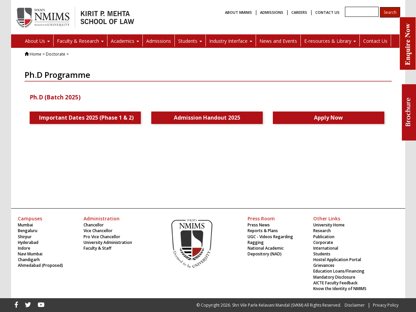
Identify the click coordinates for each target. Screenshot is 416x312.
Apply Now (328, 117)
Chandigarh (29, 259)
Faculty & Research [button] (80, 41)
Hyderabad (28, 242)
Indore (24, 248)
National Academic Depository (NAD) (266, 251)
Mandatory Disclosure (334, 277)
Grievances (323, 265)
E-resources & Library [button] (330, 41)
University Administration (108, 242)
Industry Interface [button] (230, 41)
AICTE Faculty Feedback (335, 283)
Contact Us (375, 41)
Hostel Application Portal (337, 259)
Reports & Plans (263, 230)
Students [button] (190, 41)
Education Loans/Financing (338, 271)
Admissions (158, 41)
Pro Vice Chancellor (102, 237)
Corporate (323, 242)
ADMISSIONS (271, 12)
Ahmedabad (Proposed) (40, 265)
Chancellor (94, 225)
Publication (323, 237)
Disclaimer (355, 305)
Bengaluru (27, 230)
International (325, 248)
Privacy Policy (385, 305)
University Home (329, 225)
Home (35, 54)
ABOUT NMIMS (238, 12)
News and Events (278, 41)
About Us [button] (37, 41)
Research (322, 230)
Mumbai (25, 225)
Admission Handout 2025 (207, 117)
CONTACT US (327, 12)
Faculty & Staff (97, 248)
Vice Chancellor (98, 230)
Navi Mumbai (30, 254)
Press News (259, 225)
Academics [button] (125, 41)
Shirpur (25, 237)
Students (321, 254)
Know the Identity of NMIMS (339, 288)
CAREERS (299, 12)
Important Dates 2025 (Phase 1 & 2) (87, 117)
